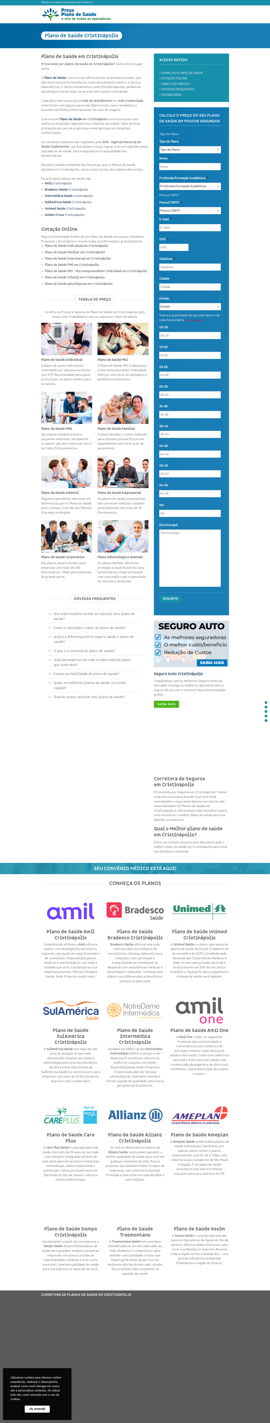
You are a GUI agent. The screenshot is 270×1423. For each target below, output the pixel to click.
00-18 (163, 327)
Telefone (167, 259)
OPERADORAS (171, 95)
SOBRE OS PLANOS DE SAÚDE (182, 73)
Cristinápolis (58, 183)
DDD (163, 239)
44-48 (163, 446)
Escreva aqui (168, 525)
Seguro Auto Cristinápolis (178, 674)
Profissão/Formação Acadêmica (183, 178)
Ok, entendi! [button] (37, 1409)
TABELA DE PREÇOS (175, 84)
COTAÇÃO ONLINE (174, 78)
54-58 (163, 485)
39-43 (163, 426)
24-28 (163, 367)
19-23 (163, 347)
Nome (164, 158)
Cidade (164, 279)
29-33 (163, 387)
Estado (165, 298)
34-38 (163, 406)
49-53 (163, 466)
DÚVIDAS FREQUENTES (177, 89)
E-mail (165, 219)
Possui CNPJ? (170, 202)
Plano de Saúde (71, 119)
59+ (161, 505)
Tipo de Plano (170, 141)
